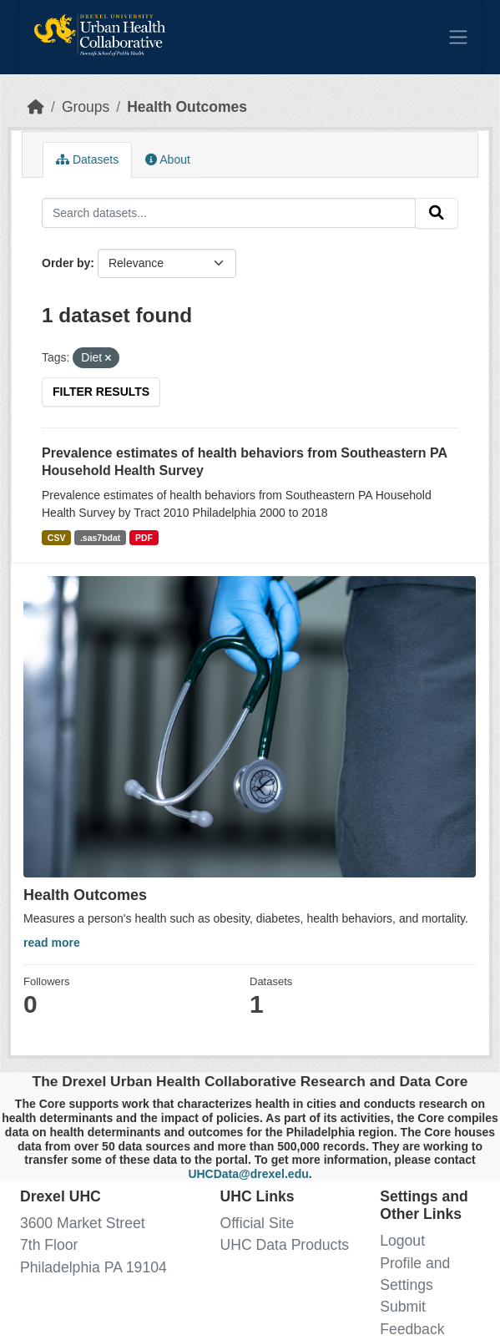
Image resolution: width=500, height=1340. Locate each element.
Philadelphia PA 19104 (93, 1267)
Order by (66, 263)
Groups (85, 107)
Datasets (87, 159)
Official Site (257, 1223)
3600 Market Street (82, 1223)
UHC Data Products (285, 1244)
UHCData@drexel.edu (248, 1174)
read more (51, 942)
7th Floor (49, 1244)
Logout (402, 1240)
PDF (144, 538)
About (167, 159)
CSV (57, 538)
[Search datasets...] (229, 212)
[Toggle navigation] (458, 37)
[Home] (36, 107)
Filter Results (101, 391)
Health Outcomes (187, 107)
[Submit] (436, 213)
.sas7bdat (100, 538)
